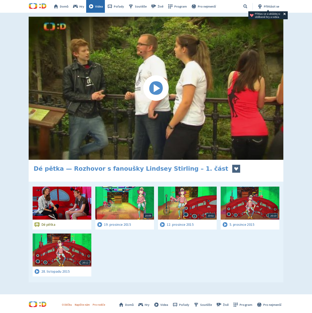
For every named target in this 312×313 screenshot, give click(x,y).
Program (177, 6)
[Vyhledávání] (245, 6)
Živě (157, 6)
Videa (95, 6)
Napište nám (82, 304)
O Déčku (67, 304)
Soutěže (137, 6)
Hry (78, 6)
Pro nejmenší (203, 6)
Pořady (115, 6)
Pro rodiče (99, 304)
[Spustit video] (156, 88)
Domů (60, 6)
